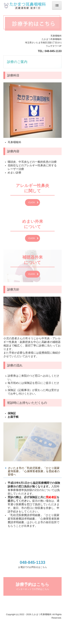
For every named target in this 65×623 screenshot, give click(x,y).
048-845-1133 (53, 51)
